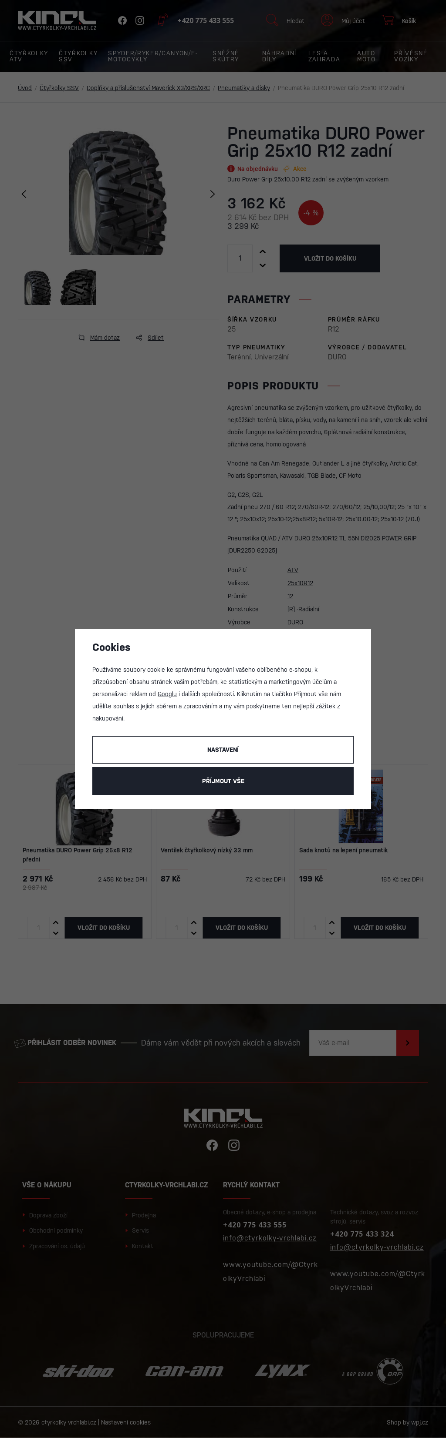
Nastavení (223, 749)
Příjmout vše (223, 781)
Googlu (167, 694)
